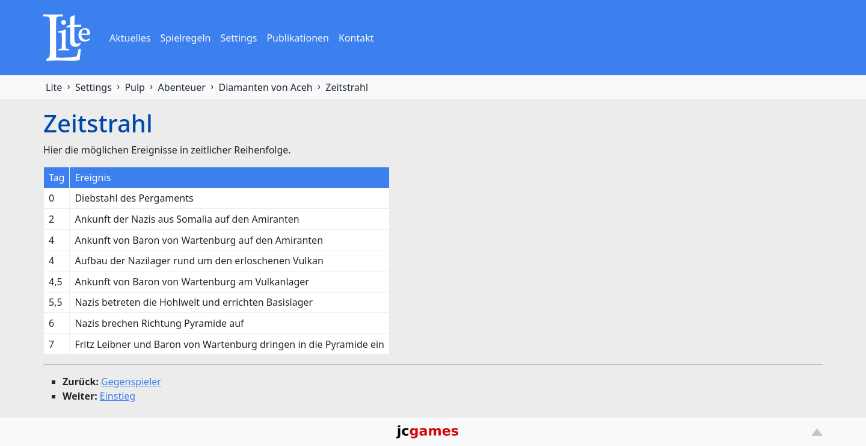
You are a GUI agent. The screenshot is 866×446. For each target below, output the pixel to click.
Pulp (134, 87)
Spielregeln (185, 38)
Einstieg (117, 396)
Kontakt (356, 38)
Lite (54, 87)
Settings (239, 38)
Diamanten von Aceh (265, 87)
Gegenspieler (131, 381)
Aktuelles (129, 38)
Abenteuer (182, 87)
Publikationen (297, 38)
